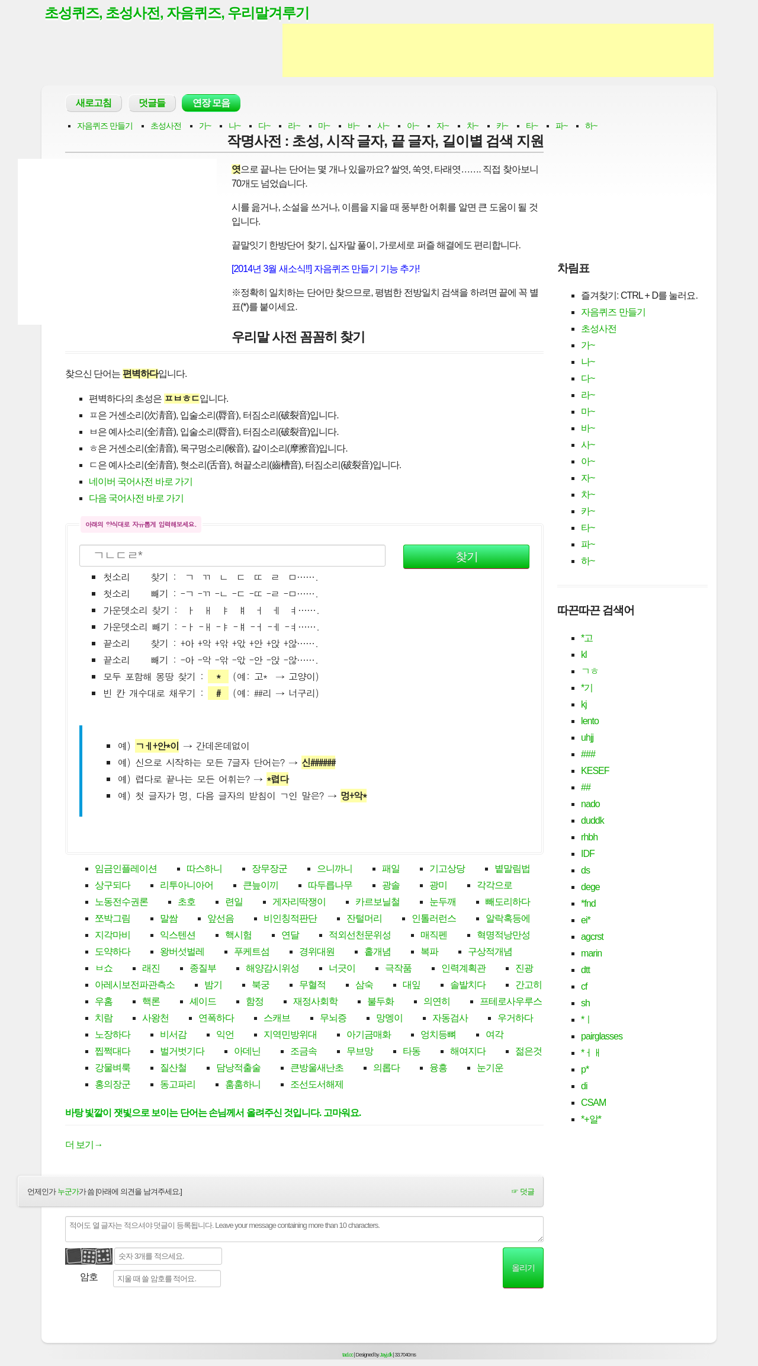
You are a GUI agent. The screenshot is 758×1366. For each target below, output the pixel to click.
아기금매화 (368, 1036)
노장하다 (112, 1036)
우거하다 (515, 1020)
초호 (186, 903)
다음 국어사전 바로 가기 (136, 499)
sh (585, 1004)
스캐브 (277, 1020)
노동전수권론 (121, 903)
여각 (494, 1036)
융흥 (438, 1069)
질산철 (173, 1069)
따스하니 (204, 870)
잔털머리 (364, 920)
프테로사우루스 (511, 1003)
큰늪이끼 (260, 887)
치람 (104, 1020)
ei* (585, 921)
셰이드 (203, 1003)
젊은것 (528, 1053)
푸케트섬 (251, 953)
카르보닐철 (377, 903)
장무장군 (269, 870)
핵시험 (238, 937)
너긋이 (342, 970)
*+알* (591, 1120)
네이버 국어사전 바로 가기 (140, 483)
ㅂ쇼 (104, 970)
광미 (438, 887)
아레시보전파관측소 (135, 986)
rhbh (589, 838)
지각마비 (112, 937)
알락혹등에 (508, 920)
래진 (151, 970)
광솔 (391, 887)
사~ (383, 127)
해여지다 (468, 1053)
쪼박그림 (112, 920)
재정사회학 (315, 1003)
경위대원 (317, 953)
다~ (264, 127)
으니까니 (334, 870)
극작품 (398, 970)
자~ (442, 127)
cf (584, 988)
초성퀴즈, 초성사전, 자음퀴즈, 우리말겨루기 (183, 13)
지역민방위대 (290, 1036)
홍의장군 (112, 1086)
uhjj (587, 739)
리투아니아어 (186, 887)
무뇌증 (333, 1020)
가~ (205, 127)
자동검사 (450, 1020)
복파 (429, 953)
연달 (290, 937)
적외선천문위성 (360, 937)
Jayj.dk (386, 1356)
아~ (413, 127)
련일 (234, 903)
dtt (585, 971)
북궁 (260, 986)
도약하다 (112, 953)
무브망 (359, 1053)
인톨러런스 (434, 920)
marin (591, 954)
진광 (524, 970)
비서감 (173, 1036)
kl (584, 656)
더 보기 (83, 1146)
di (584, 1087)
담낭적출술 (238, 1069)
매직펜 (433, 937)
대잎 (411, 986)
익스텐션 (177, 937)
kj (584, 705)
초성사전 (165, 127)
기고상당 (447, 870)
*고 (587, 639)
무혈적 (312, 986)
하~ (591, 127)
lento (590, 722)
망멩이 (389, 1020)
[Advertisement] (498, 52)
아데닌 (247, 1053)
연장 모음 (211, 104)
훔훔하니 (243, 1086)
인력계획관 (463, 970)
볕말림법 (512, 870)
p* (585, 1071)
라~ (294, 127)
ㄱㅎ (590, 672)
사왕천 (155, 1020)
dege (590, 888)
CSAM (593, 1104)
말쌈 (169, 920)
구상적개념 (490, 953)
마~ (324, 127)
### (588, 755)
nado (590, 805)
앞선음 (220, 920)
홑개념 (377, 953)
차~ (472, 127)
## (585, 788)
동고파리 (177, 1086)
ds (585, 871)
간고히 (528, 986)
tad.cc (347, 1356)
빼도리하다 (508, 903)
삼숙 (364, 986)
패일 (391, 870)
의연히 (436, 1003)
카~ (502, 127)
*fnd (588, 905)
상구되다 (112, 887)
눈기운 (490, 1069)
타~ (532, 127)
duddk (592, 822)
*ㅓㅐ (591, 1054)
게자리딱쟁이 (299, 903)
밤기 (213, 986)
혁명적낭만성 (503, 937)
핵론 (151, 1003)
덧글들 (152, 104)
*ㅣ (587, 1021)
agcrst (592, 938)
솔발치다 (468, 986)
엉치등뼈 (438, 1036)
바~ (353, 127)
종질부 (203, 970)
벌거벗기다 (182, 1053)
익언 (225, 1036)
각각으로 (494, 887)
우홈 (104, 1003)
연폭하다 (216, 1020)
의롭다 (386, 1069)
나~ (234, 127)
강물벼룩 (112, 1069)
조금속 (303, 1053)
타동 (411, 1053)
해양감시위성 (272, 970)
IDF (588, 855)
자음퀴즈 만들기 (105, 127)
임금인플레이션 (126, 870)
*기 (587, 689)
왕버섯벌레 (182, 953)
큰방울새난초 (316, 1069)
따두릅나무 (330, 887)
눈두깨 (442, 903)
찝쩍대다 (112, 1053)
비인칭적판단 (290, 920)
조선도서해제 (316, 1086)
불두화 (380, 1003)
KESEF (595, 772)
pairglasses (601, 1037)
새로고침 (93, 104)
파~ (561, 127)
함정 (255, 1003)
